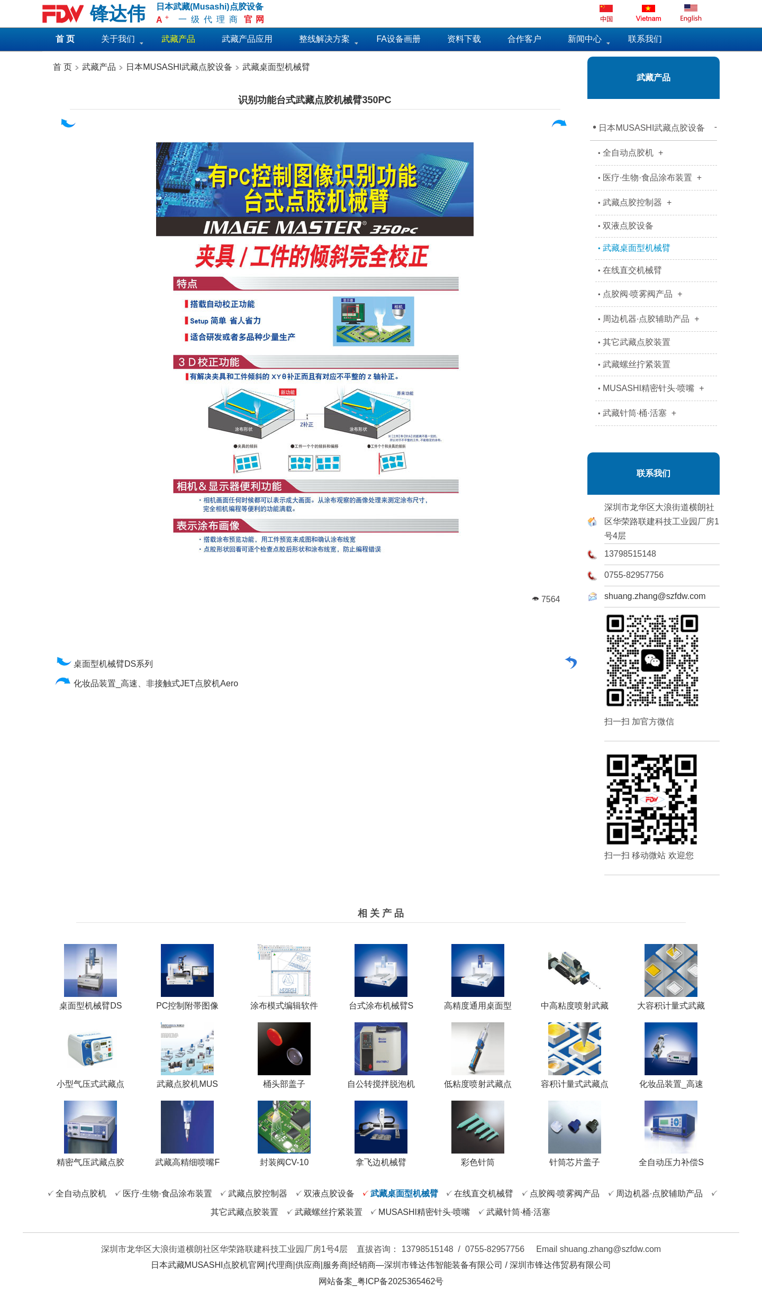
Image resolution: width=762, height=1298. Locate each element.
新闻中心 (585, 38)
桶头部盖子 (284, 1080)
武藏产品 (98, 66)
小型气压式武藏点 (90, 1080)
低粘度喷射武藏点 (478, 1080)
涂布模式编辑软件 (284, 1001)
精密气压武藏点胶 (90, 1158)
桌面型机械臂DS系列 (104, 663)
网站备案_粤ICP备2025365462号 (381, 1281)
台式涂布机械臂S (381, 1001)
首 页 (62, 66)
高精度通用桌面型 (478, 1001)
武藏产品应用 (247, 38)
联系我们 (645, 38)
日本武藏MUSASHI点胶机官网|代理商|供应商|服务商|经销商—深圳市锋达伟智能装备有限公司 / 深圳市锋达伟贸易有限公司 (381, 1264)
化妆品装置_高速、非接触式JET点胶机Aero (147, 683)
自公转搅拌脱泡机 (381, 1080)
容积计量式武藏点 (575, 1080)
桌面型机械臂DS (90, 1001)
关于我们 (118, 38)
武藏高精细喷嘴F (187, 1158)
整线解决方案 (324, 38)
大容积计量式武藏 (671, 1001)
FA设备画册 (398, 38)
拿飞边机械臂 (381, 1158)
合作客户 (524, 38)
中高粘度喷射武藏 (575, 1001)
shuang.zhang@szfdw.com (654, 596)
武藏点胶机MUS (187, 1080)
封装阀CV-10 (284, 1158)
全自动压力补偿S (671, 1158)
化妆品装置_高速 (671, 1080)
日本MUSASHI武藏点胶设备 (179, 66)
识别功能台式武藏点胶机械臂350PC (314, 100)
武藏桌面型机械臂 (276, 66)
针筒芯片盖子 (574, 1158)
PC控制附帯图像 (187, 1001)
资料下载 (464, 38)
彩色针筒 (477, 1158)
